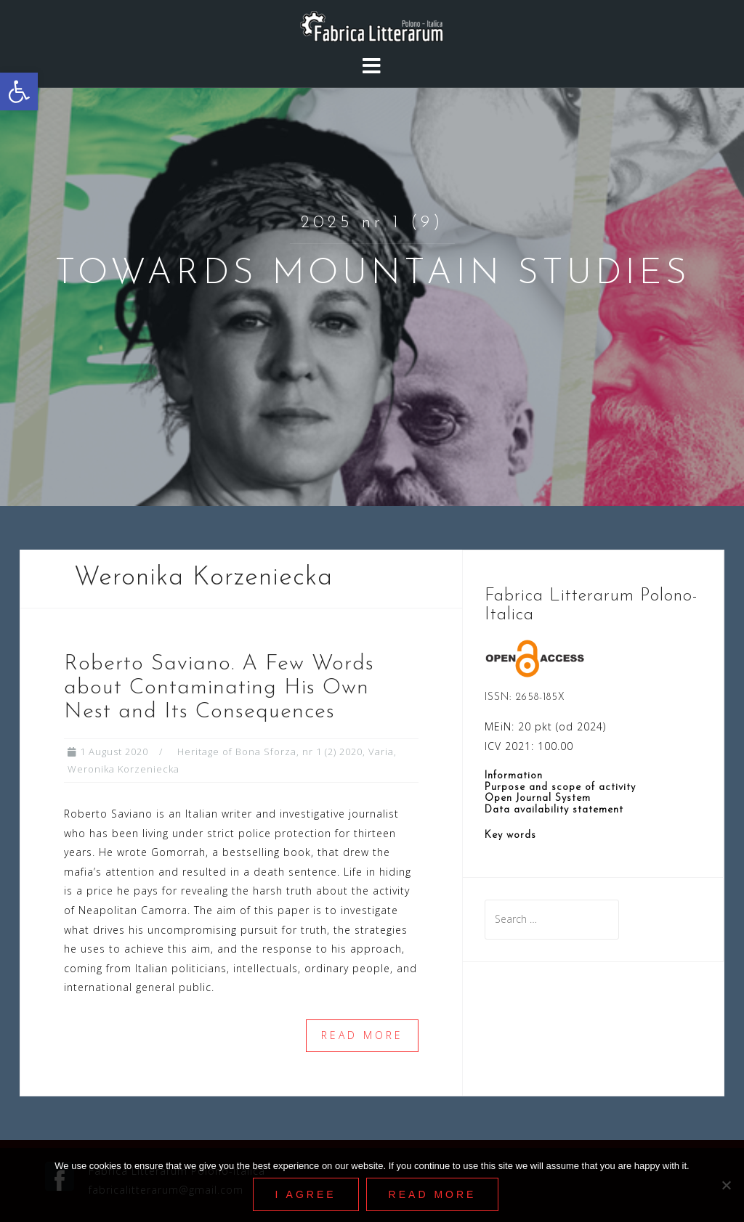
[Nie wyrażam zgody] (726, 1185)
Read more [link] (362, 1035)
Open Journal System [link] (538, 798)
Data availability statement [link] (554, 810)
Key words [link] (510, 835)
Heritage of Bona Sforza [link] (236, 751)
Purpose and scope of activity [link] (560, 787)
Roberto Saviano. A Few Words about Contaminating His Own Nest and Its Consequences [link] (219, 688)
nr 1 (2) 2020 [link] (332, 751)
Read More (433, 1194)
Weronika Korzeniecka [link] (123, 768)
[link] (19, 91)
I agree (305, 1194)
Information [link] (514, 775)
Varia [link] (381, 751)
